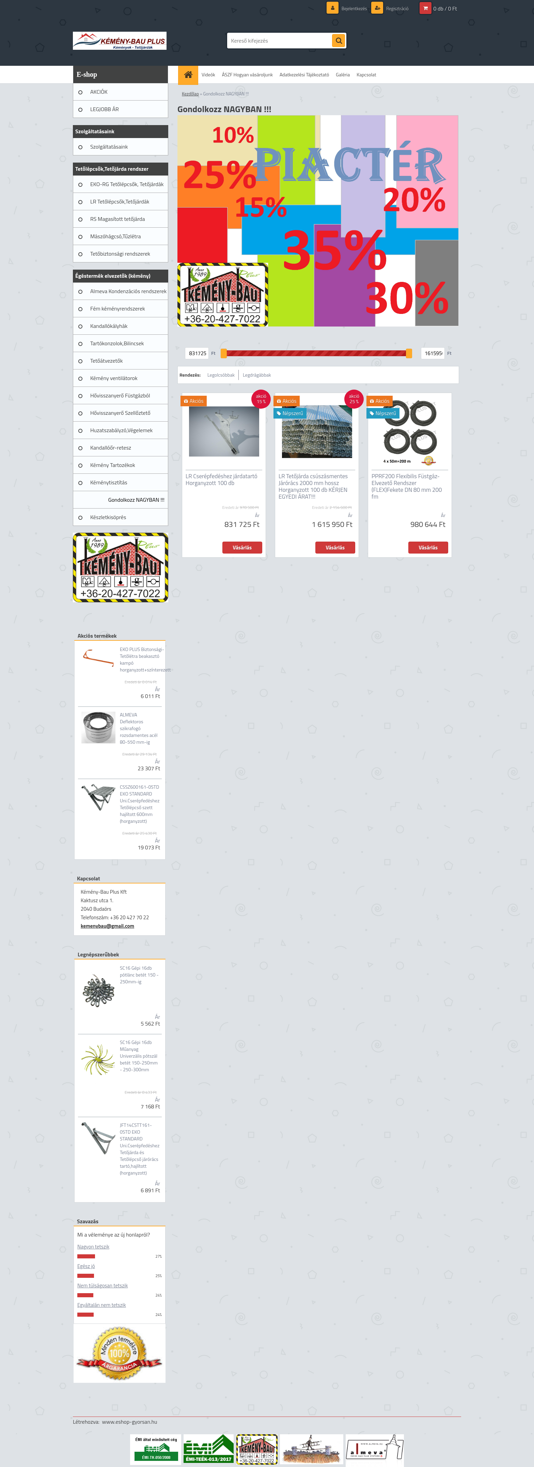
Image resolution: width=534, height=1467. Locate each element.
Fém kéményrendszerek (117, 308)
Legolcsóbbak (221, 374)
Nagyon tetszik (93, 1247)
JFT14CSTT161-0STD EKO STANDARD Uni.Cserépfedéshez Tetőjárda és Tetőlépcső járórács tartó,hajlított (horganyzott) (139, 1149)
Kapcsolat (366, 74)
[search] (338, 40)
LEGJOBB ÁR (104, 109)
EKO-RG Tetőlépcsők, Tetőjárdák (126, 184)
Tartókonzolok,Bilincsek (117, 343)
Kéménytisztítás (108, 482)
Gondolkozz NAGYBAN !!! (136, 500)
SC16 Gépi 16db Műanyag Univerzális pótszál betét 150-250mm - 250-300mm (139, 1056)
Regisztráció (396, 8)
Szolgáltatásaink (109, 146)
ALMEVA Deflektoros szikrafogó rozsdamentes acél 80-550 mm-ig (139, 728)
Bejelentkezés (351, 8)
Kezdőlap (190, 93)
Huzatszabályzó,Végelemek (121, 430)
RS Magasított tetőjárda (117, 219)
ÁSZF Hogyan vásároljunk (247, 74)
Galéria (343, 74)
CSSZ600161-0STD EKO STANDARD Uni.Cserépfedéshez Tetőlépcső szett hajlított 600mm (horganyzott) (139, 804)
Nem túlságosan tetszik (102, 1285)
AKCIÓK (99, 92)
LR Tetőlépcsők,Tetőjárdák (119, 201)
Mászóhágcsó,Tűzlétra (115, 236)
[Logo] (120, 41)
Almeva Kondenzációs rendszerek (128, 291)
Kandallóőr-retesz (110, 447)
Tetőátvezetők (106, 361)
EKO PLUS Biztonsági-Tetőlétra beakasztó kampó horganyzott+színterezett (145, 659)
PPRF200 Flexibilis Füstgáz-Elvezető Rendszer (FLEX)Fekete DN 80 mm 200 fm (407, 486)
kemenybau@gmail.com (107, 926)
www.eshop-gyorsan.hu (129, 1422)
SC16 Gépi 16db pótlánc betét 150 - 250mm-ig (139, 975)
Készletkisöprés (108, 517)
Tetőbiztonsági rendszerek (120, 253)
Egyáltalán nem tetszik (101, 1305)
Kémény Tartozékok (112, 465)
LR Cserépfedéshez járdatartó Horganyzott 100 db (221, 479)
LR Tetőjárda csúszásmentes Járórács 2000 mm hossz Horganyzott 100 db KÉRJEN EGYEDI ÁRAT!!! (313, 486)
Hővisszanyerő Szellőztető (120, 413)
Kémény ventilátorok (114, 378)
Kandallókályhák (108, 326)
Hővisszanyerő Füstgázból (120, 395)
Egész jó (86, 1266)
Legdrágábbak (257, 374)
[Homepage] (190, 74)
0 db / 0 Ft (445, 8)
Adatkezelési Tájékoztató (304, 74)
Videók (208, 74)
